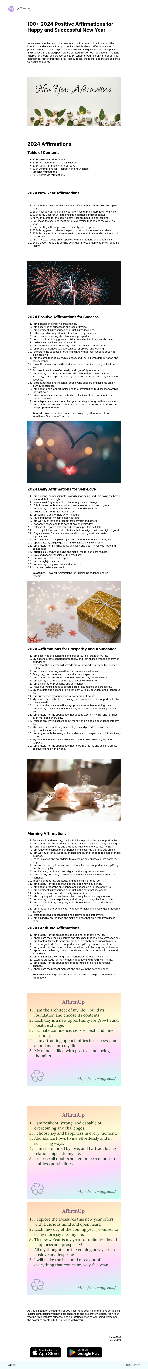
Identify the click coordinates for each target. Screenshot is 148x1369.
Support (12, 1365)
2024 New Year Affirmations (49, 159)
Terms (128, 1365)
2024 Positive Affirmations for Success (55, 162)
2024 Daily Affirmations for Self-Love (54, 165)
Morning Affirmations (45, 171)
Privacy (136, 1365)
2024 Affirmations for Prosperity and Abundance (61, 168)
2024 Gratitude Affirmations (49, 175)
